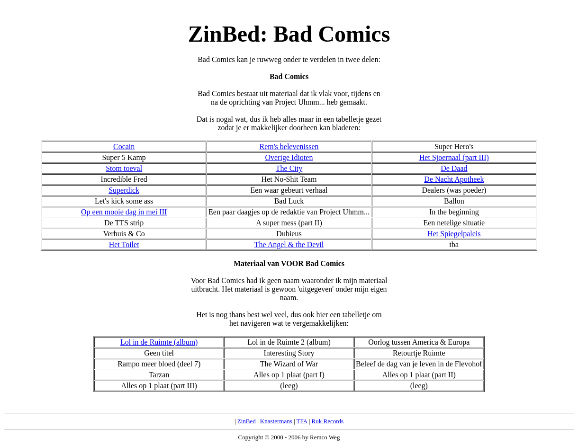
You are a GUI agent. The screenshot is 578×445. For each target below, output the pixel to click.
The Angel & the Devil (289, 244)
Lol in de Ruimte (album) (159, 342)
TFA (302, 421)
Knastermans (276, 421)
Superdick (123, 190)
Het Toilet (124, 244)
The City (289, 168)
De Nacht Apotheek (454, 179)
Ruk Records (328, 421)
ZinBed (246, 421)
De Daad (454, 168)
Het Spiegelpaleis (453, 234)
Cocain (124, 146)
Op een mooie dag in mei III (124, 212)
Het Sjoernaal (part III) (454, 157)
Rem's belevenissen (288, 146)
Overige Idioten (289, 157)
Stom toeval (124, 168)
